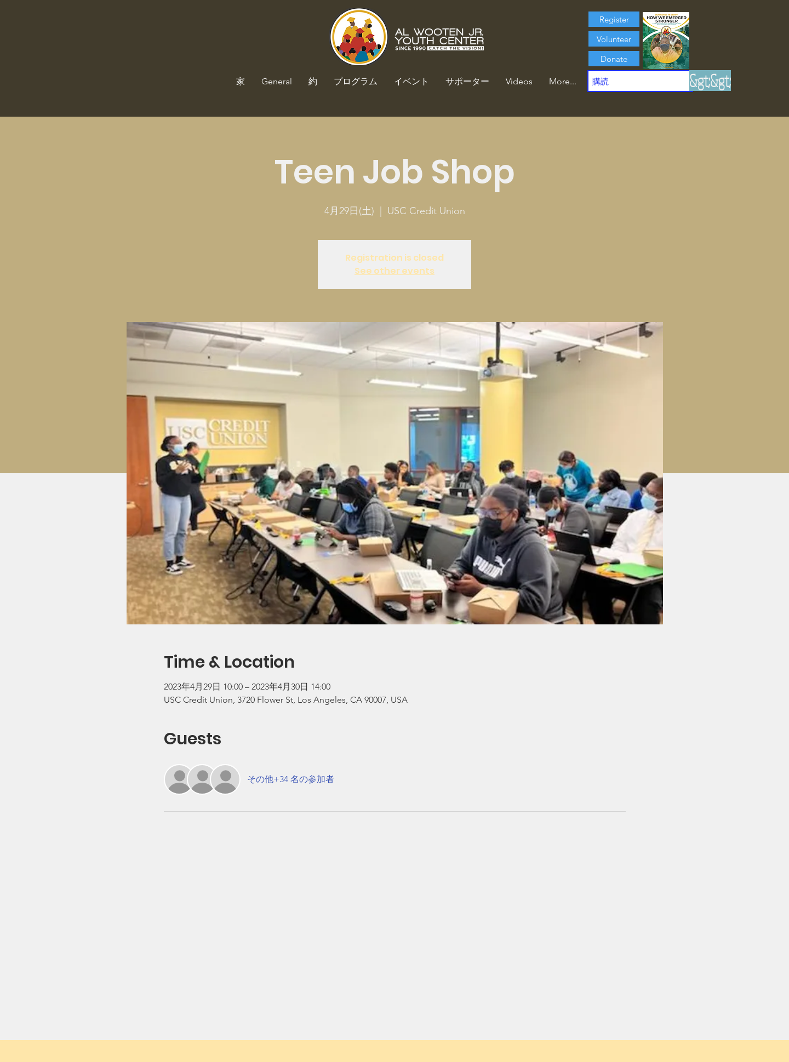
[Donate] (613, 58)
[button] (312, 82)
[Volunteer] (613, 39)
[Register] (613, 19)
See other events (394, 271)
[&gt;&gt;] (710, 80)
